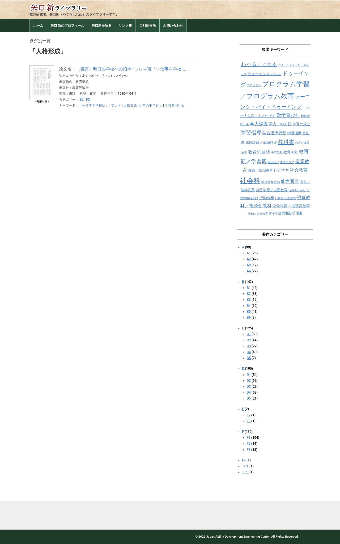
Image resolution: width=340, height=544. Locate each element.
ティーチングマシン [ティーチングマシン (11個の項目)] (264, 74)
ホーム (38, 25)
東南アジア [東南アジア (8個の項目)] (287, 162)
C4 (249, 352)
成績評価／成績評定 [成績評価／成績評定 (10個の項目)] (261, 142)
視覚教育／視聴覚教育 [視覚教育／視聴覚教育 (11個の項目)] (291, 206)
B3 (249, 299)
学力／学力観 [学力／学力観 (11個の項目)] (280, 124)
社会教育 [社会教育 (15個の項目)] (299, 170)
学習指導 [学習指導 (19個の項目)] (251, 132)
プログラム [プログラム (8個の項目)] (254, 85)
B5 (249, 311)
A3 (249, 265)
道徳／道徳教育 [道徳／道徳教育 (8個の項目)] (258, 213)
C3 (249, 346)
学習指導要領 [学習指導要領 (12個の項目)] (274, 133)
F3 (88, 99)
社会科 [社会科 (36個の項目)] (250, 181)
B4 (249, 306)
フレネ (116, 105)
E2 (249, 415)
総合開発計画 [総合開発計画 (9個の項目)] (270, 182)
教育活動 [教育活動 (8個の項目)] (277, 152)
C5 (249, 358)
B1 (249, 288)
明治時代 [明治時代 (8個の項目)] (273, 162)
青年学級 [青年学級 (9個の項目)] (275, 213)
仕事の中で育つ (150, 105)
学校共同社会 (175, 105)
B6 (249, 317)
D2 (249, 381)
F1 (249, 438)
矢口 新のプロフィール (67, 25)
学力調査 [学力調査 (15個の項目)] (259, 123)
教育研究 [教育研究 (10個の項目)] (290, 152)
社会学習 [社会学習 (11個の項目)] (281, 170)
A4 (249, 271)
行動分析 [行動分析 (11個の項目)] (266, 198)
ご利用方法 (147, 25)
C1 (249, 334)
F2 (249, 443)
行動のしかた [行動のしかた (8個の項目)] (297, 190)
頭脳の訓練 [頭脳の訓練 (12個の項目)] (292, 213)
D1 (249, 375)
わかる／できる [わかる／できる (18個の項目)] (259, 64)
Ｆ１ (245, 472)
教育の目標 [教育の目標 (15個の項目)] (259, 152)
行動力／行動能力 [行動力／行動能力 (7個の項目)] (285, 198)
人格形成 (130, 105)
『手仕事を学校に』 (94, 105)
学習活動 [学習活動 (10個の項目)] (294, 133)
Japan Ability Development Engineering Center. (238, 536)
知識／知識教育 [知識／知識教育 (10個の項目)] (260, 170)
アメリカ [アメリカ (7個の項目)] (283, 65)
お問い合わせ (173, 25)
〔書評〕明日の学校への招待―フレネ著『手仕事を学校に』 (133, 68)
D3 (249, 386)
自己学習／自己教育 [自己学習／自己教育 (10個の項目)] (272, 190)
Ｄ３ (245, 466)
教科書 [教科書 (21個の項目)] (286, 142)
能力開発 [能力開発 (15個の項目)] (290, 181)
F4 (244, 460)
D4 (249, 392)
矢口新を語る (101, 25)
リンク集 (125, 25)
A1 (249, 253)
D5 (249, 398)
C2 (249, 340)
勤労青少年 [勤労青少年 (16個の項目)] (288, 115)
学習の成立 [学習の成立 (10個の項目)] (301, 124)
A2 (249, 259)
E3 (249, 421)
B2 (82, 99)
